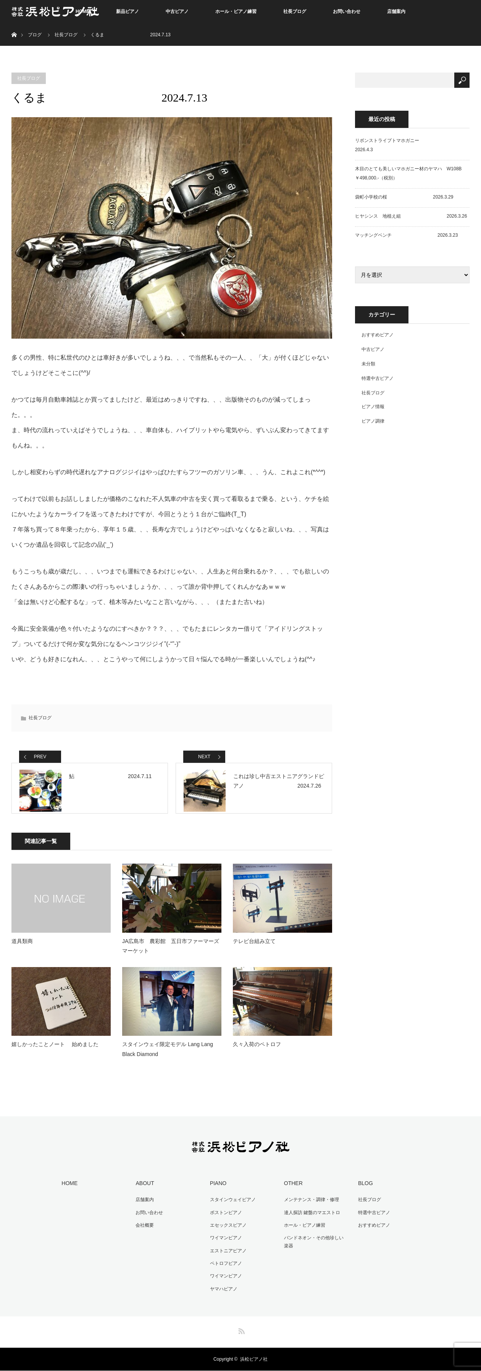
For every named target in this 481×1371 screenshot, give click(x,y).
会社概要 (143, 1229)
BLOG (363, 1189)
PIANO (216, 1189)
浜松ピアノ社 (254, 1359)
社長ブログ (294, 11)
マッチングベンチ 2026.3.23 (406, 235)
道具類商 (22, 948)
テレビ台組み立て (254, 948)
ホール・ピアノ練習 (236, 11)
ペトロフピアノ (224, 1265)
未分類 (368, 364)
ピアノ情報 (373, 406)
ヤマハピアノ (222, 1289)
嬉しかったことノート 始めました (54, 1051)
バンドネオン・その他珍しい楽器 (314, 1245)
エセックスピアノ (226, 1229)
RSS (240, 1330)
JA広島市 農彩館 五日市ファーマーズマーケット (170, 952)
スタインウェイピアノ (231, 1205)
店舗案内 (396, 11)
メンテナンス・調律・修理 (309, 1205)
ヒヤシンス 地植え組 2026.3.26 (411, 216)
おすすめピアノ (378, 335)
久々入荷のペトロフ (257, 1051)
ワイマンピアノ (224, 1241)
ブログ (35, 34)
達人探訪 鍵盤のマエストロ (310, 1217)
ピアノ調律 (373, 421)
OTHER (291, 1189)
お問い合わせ (346, 11)
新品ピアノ (127, 11)
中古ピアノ (177, 11)
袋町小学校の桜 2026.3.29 (404, 197)
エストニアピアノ (226, 1253)
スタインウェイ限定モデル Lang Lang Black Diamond (167, 1055)
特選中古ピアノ (378, 378)
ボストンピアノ (224, 1217)
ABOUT (143, 1189)
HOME (68, 1189)
